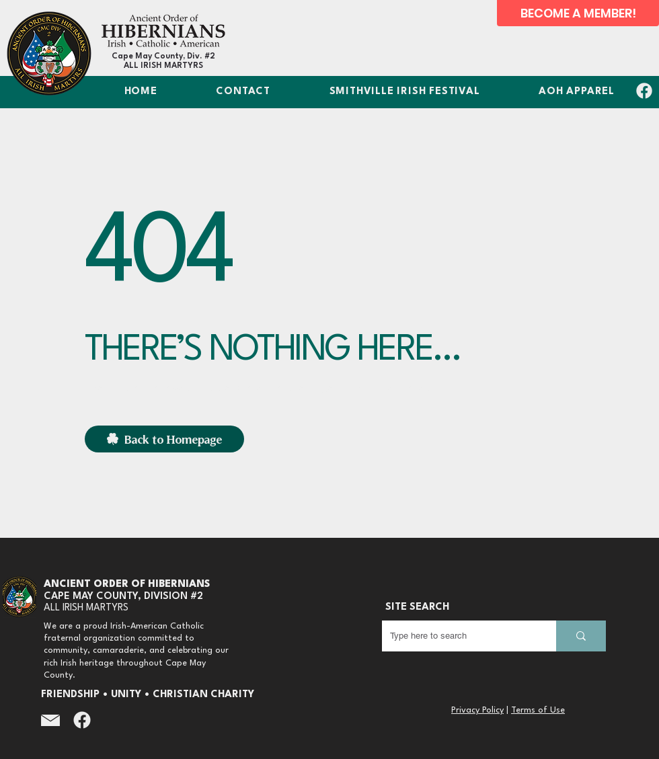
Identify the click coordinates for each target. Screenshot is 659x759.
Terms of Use (538, 710)
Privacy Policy (477, 710)
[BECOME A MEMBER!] (578, 13)
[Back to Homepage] (164, 439)
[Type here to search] (459, 636)
